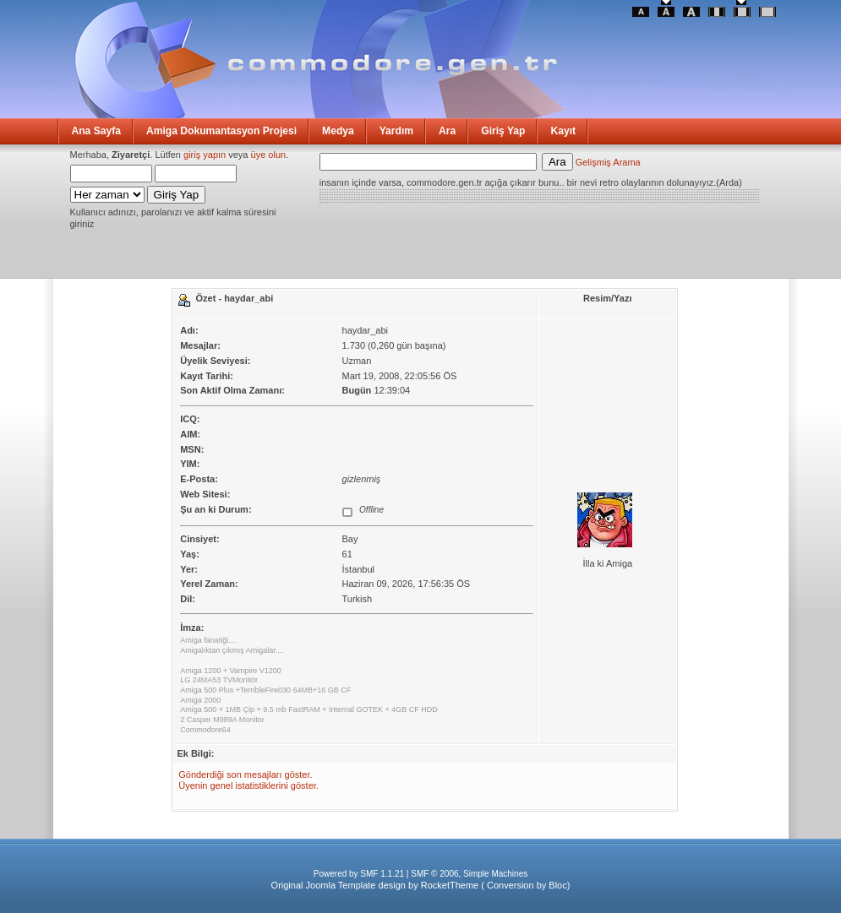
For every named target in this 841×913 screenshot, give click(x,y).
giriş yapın (204, 154)
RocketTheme (449, 885)
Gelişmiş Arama (608, 162)
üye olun (269, 154)
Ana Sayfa (96, 131)
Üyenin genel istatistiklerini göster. (248, 785)
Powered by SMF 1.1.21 (359, 873)
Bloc (557, 885)
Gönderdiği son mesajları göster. (245, 774)
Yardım (396, 131)
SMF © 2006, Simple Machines (469, 873)
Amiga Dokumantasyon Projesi (221, 131)
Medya (338, 131)
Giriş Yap (503, 131)
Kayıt (563, 131)
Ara (447, 131)
